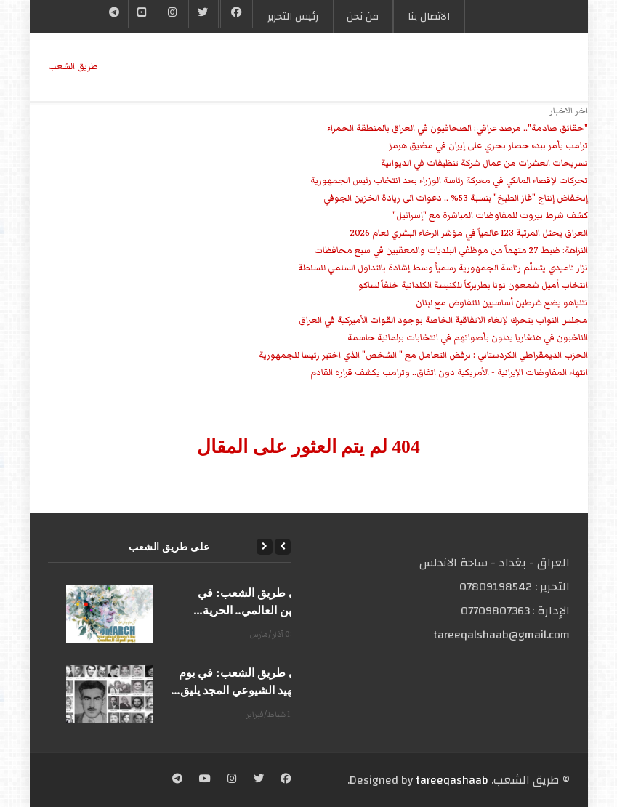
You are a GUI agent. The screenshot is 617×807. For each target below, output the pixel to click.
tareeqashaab (452, 780)
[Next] (265, 547)
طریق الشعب (73, 66)
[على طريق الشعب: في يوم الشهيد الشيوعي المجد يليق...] (109, 694)
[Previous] (283, 547)
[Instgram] (173, 14)
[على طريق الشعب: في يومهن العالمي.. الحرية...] (109, 614)
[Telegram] (114, 14)
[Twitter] (203, 14)
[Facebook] (236, 14)
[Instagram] (232, 780)
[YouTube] (143, 14)
